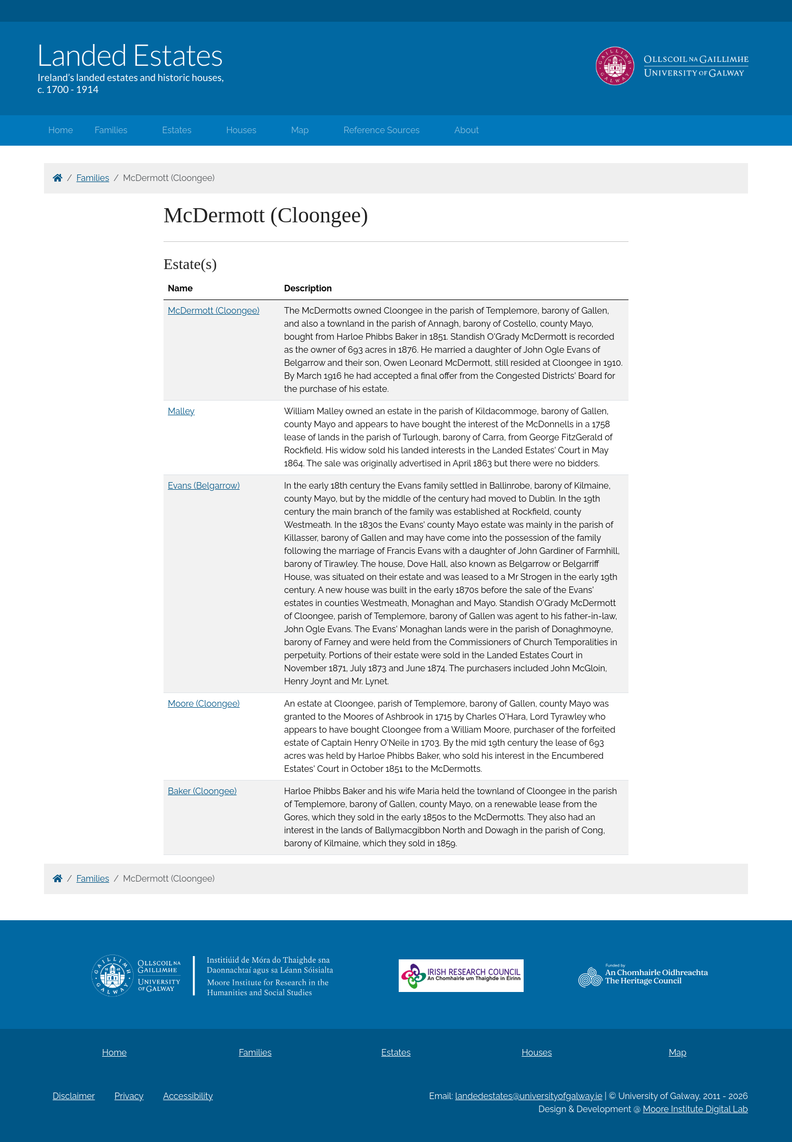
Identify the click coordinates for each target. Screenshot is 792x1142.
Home (60, 130)
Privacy (129, 1096)
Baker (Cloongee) (202, 791)
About (467, 130)
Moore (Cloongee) (204, 703)
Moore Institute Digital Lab (695, 1109)
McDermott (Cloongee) (213, 310)
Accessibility (188, 1096)
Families (111, 130)
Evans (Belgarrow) (204, 485)
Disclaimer (74, 1096)
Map (300, 130)
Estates (177, 130)
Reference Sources (381, 130)
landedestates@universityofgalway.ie (528, 1096)
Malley (181, 411)
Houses (241, 130)
